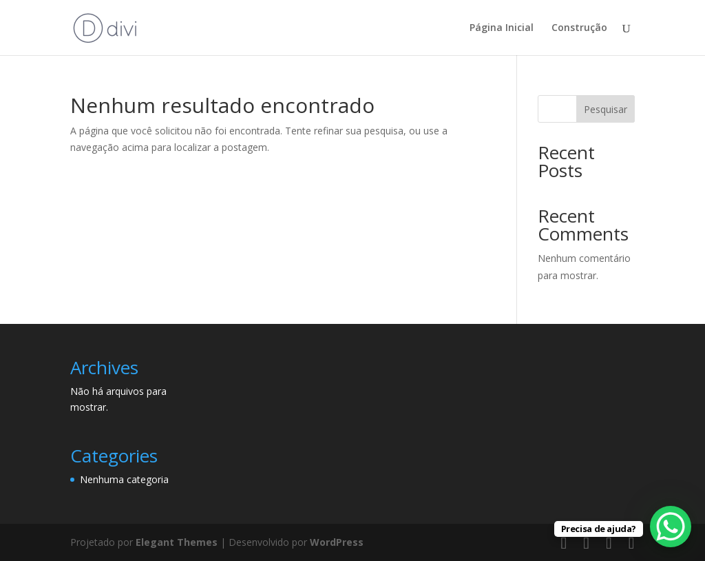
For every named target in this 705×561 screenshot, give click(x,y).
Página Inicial (502, 28)
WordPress (337, 542)
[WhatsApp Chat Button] (670, 526)
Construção (579, 28)
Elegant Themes (177, 542)
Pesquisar (605, 109)
